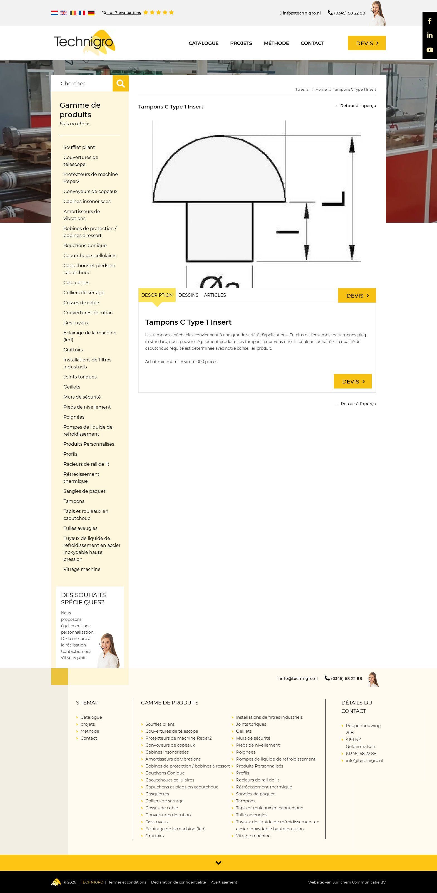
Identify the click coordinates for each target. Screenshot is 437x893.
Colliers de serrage (84, 292)
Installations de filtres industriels (87, 363)
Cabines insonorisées (87, 201)
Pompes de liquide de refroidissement (88, 430)
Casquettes (76, 282)
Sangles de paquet (85, 491)
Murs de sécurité (82, 397)
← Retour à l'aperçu (355, 105)
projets (241, 43)
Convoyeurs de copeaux (91, 191)
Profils (70, 454)
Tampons (74, 501)
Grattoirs (73, 350)
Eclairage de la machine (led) (90, 336)
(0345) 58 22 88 (346, 12)
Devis (367, 43)
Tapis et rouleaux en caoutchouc (86, 515)
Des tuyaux (76, 322)
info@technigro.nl (300, 13)
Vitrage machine (82, 569)
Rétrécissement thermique (81, 478)
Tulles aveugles (81, 528)
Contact (312, 43)
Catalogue (204, 43)
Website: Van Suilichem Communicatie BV (347, 882)
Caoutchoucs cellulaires (90, 255)
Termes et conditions (127, 882)
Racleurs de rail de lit (87, 464)
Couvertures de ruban (88, 312)
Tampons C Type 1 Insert (354, 89)
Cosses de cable (81, 302)
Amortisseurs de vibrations (82, 215)
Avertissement (224, 882)
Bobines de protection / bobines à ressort (90, 232)
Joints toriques (80, 377)
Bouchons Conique (85, 245)
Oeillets (72, 387)
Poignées (74, 417)
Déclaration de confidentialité (178, 882)
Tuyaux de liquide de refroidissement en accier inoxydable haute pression (92, 549)
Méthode (276, 43)
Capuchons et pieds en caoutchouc (89, 269)
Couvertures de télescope (81, 161)
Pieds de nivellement (87, 407)
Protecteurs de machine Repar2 (91, 178)
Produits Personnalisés (89, 444)
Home (321, 89)
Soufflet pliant (79, 147)
